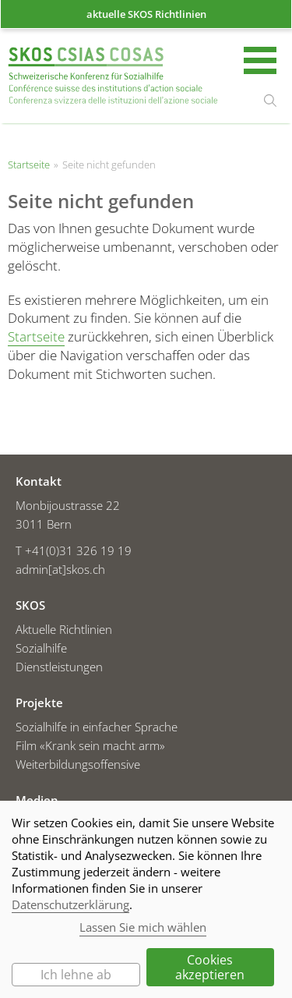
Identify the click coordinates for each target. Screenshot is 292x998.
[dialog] (146, 899)
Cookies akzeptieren (210, 966)
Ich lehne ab (75, 974)
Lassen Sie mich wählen (142, 927)
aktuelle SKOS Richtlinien (146, 14)
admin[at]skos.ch (60, 569)
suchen (270, 100)
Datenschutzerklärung (70, 904)
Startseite (113, 77)
